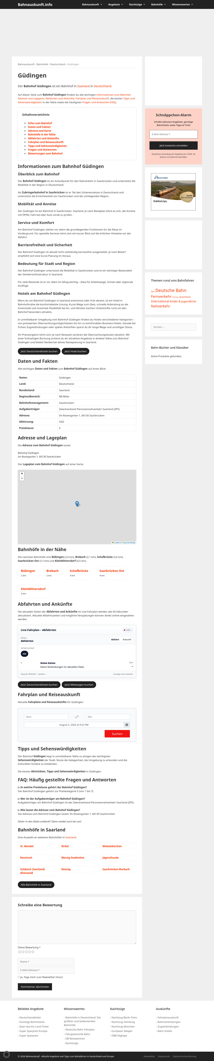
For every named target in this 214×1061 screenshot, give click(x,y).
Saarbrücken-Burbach (116, 869)
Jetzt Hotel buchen (75, 351)
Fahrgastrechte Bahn (77, 1034)
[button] (77, 504)
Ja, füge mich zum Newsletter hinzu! (40, 977)
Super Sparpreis (28, 1035)
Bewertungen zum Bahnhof (45, 153)
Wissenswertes (184, 4)
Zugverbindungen (168, 1026)
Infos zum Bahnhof (40, 123)
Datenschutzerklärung (184, 1056)
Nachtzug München (123, 1026)
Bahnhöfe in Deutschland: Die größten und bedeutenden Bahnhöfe (82, 1021)
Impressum (164, 1056)
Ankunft (127, 639)
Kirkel (65, 846)
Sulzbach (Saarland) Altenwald (32, 871)
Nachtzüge (138, 4)
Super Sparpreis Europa (33, 1031)
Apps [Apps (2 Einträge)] (153, 291)
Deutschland (57, 64)
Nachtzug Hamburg (123, 1022)
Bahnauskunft (93, 4)
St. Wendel (26, 846)
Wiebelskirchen (112, 846)
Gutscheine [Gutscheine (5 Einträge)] (185, 296)
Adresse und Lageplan (31, 98)
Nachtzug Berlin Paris (124, 1017)
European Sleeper (121, 1031)
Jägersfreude (110, 857)
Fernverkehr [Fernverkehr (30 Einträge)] (161, 296)
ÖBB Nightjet (119, 1035)
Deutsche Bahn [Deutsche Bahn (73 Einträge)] (170, 290)
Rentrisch (26, 857)
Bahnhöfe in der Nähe (42, 134)
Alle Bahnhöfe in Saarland (36, 884)
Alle (24, 653)
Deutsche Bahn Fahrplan (80, 1029)
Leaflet (115, 543)
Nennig (66, 869)
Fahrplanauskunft (168, 1017)
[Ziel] (108, 717)
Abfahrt (115, 639)
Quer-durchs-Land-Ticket (34, 1026)
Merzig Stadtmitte (72, 857)
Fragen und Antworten (42, 149)
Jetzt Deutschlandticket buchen (39, 351)
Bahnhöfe (160, 4)
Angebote (117, 4)
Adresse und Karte (39, 130)
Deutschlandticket (30, 1017)
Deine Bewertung (29, 947)
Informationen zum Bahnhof (113, 94)
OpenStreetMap (129, 543)
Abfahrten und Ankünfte (59, 98)
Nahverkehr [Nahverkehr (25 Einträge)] (160, 306)
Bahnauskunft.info (35, 4)
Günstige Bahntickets (32, 1022)
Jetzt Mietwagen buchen (79, 684)
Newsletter (149, 1056)
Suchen (117, 734)
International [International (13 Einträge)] (160, 301)
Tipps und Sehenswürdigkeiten (47, 146)
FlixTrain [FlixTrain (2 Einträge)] (175, 297)
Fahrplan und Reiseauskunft (92, 98)
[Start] (46, 717)
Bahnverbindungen (169, 1022)
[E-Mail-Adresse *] (174, 134)
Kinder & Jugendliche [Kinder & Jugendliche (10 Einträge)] (183, 301)
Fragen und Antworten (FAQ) (99, 102)
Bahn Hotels (165, 1031)
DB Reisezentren (75, 1038)
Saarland (83, 86)
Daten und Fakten (39, 127)
